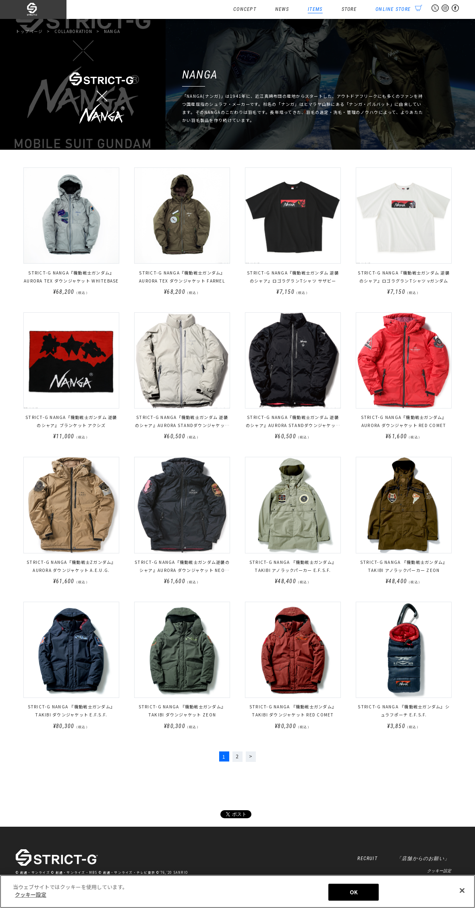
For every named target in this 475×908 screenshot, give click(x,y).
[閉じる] (462, 892)
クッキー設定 (439, 872)
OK (354, 894)
